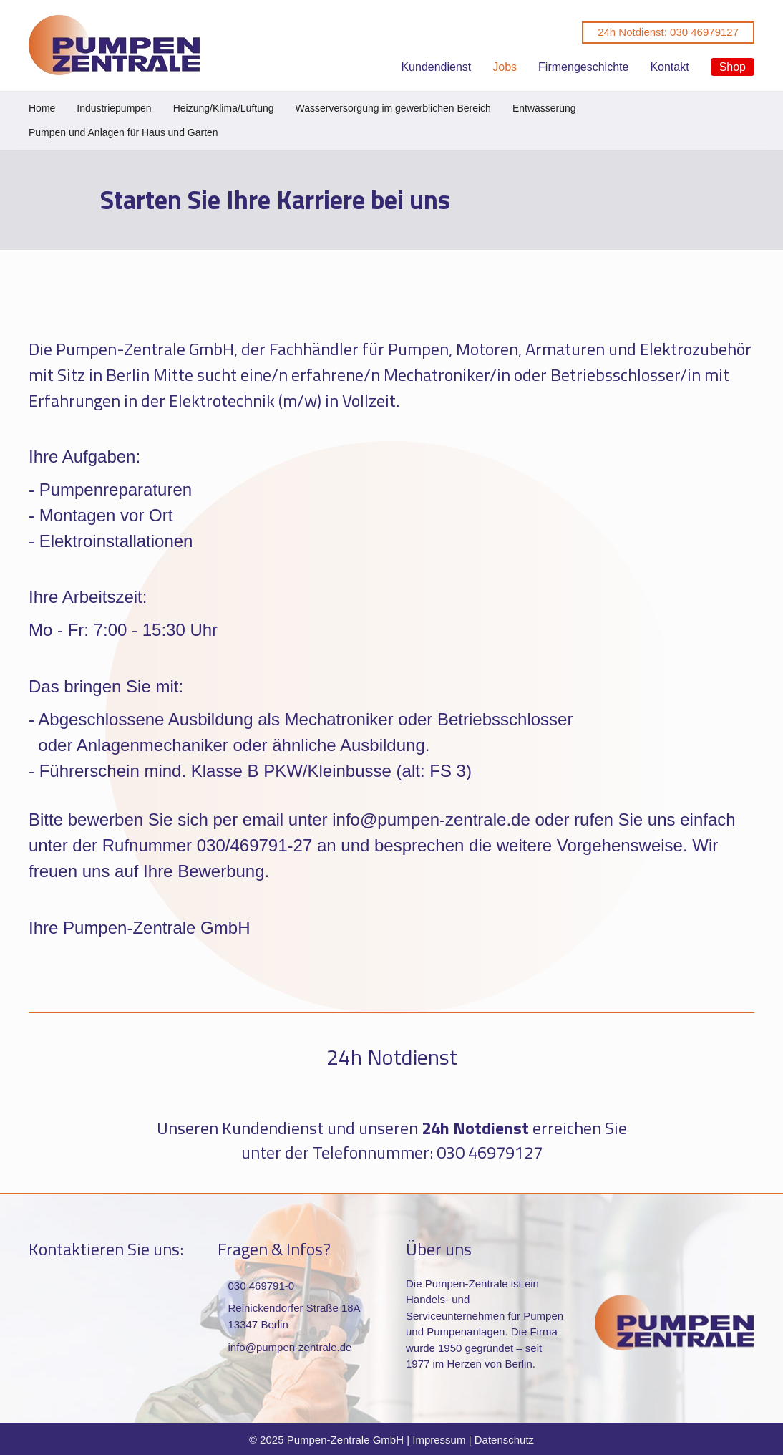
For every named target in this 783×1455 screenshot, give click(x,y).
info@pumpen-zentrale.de (290, 1347)
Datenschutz (504, 1440)
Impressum (438, 1440)
